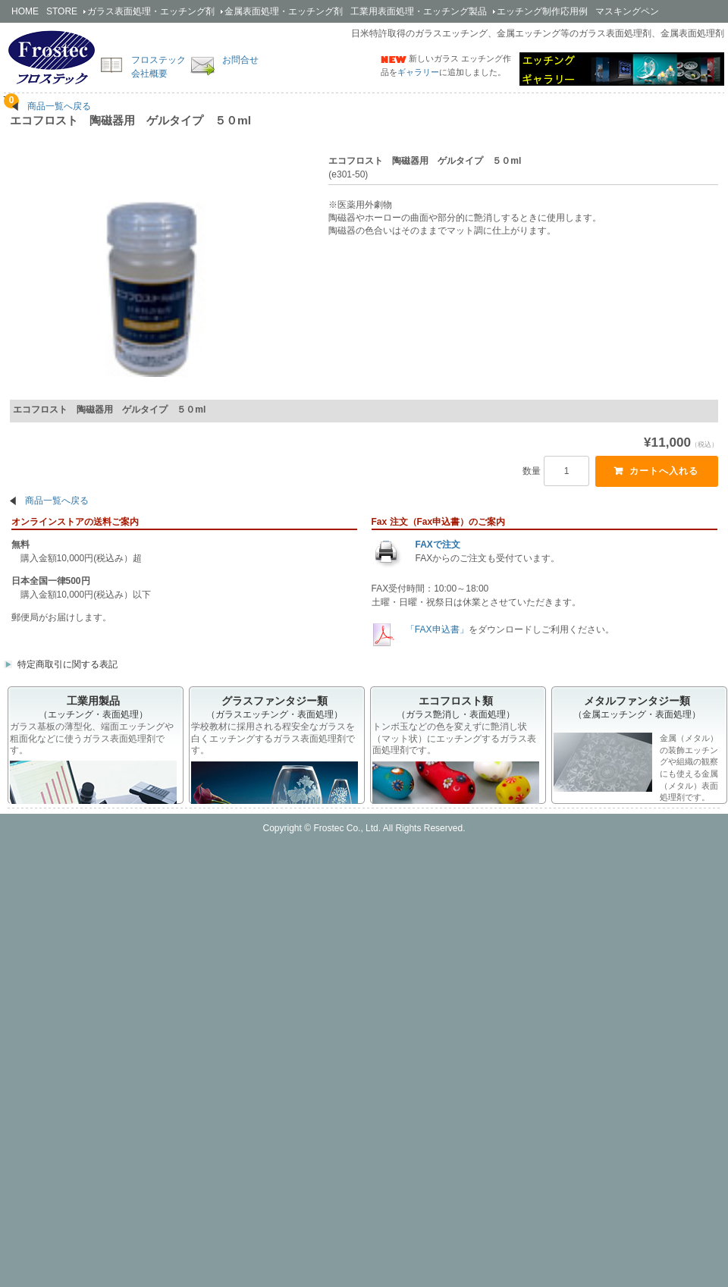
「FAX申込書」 (436, 631)
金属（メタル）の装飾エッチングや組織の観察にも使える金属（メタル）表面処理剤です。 (636, 768)
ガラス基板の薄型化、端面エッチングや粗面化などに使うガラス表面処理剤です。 (92, 740)
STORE (61, 11)
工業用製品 (418, 11)
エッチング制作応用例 (542, 11)
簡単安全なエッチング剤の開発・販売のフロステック (51, 57)
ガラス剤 (151, 11)
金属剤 (283, 11)
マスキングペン (627, 11)
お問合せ (240, 60)
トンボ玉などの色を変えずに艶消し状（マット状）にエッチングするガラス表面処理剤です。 (454, 740)
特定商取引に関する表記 (67, 666)
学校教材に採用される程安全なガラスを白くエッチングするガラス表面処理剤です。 (273, 740)
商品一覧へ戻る (59, 106)
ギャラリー (418, 72)
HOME (25, 11)
